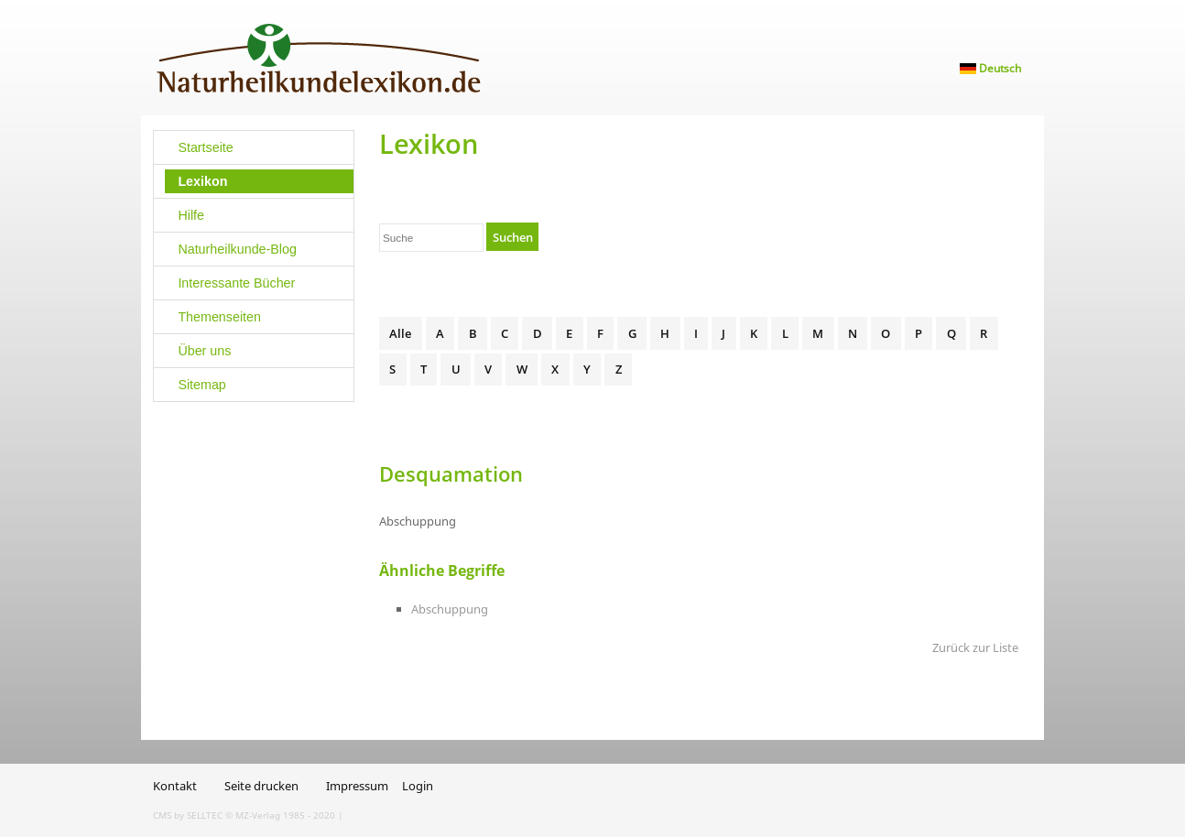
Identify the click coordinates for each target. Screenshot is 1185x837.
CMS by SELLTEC (188, 815)
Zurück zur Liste (975, 647)
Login (417, 785)
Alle (400, 333)
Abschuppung (449, 609)
